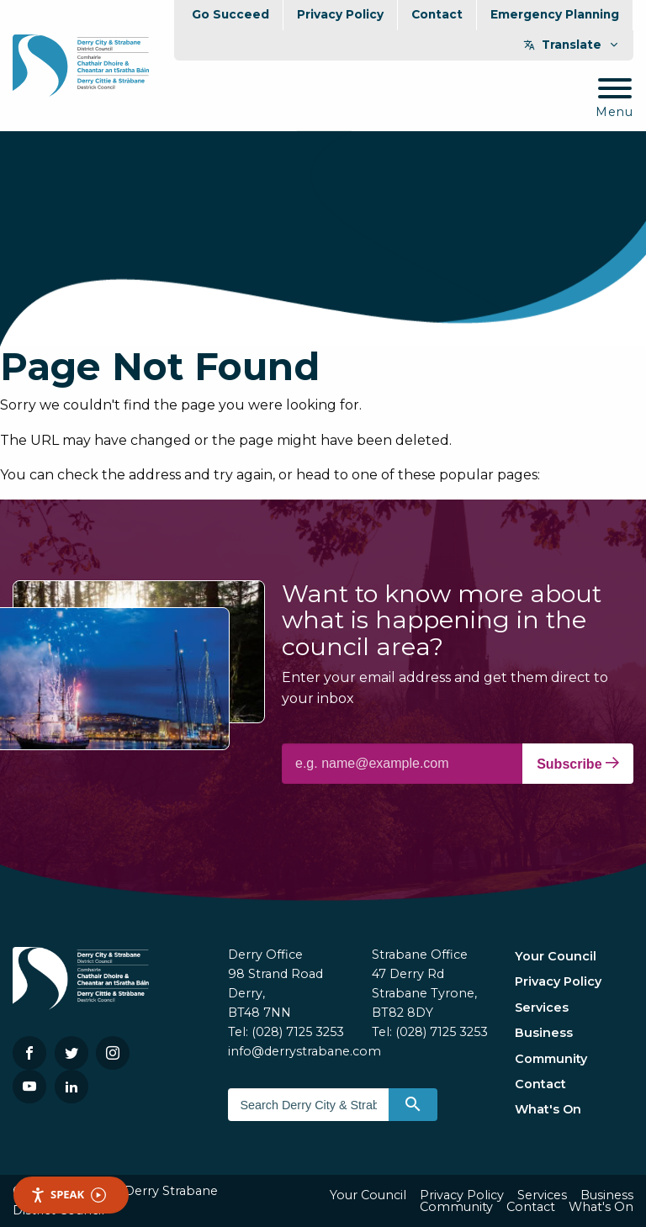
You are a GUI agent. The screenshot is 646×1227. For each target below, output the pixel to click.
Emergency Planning (554, 14)
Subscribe (578, 763)
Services (542, 1007)
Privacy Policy (340, 14)
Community (551, 1058)
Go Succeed (230, 14)
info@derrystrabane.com (304, 1051)
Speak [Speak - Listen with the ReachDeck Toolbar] (68, 1195)
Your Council (555, 956)
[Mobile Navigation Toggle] (614, 99)
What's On (548, 1109)
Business (544, 1032)
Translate (571, 44)
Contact (437, 14)
